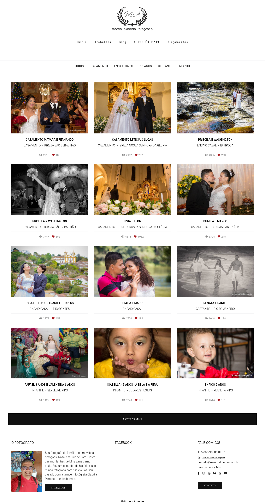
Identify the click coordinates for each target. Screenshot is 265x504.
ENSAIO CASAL (124, 66)
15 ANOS (146, 66)
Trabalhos (103, 42)
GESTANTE (165, 66)
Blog (123, 42)
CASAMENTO (99, 66)
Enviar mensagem (213, 456)
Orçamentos (178, 42)
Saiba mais (58, 486)
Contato (210, 484)
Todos (79, 66)
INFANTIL (184, 66)
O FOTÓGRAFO (147, 42)
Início (82, 42)
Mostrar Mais (132, 419)
